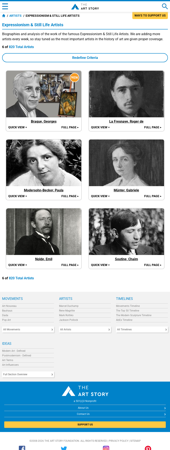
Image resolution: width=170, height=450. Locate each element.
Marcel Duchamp (69, 306)
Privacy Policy (118, 440)
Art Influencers (10, 364)
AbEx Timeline (124, 319)
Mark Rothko (66, 315)
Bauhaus (7, 310)
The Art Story (85, 6)
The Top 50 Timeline (127, 310)
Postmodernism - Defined (16, 355)
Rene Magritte (67, 310)
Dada (5, 315)
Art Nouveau (9, 306)
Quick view (17, 127)
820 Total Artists (21, 47)
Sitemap (135, 440)
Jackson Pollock (68, 319)
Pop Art (6, 319)
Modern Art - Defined (13, 350)
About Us (83, 407)
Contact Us (83, 414)
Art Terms (7, 360)
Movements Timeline (128, 306)
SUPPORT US (85, 424)
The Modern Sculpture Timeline (133, 315)
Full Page (70, 127)
